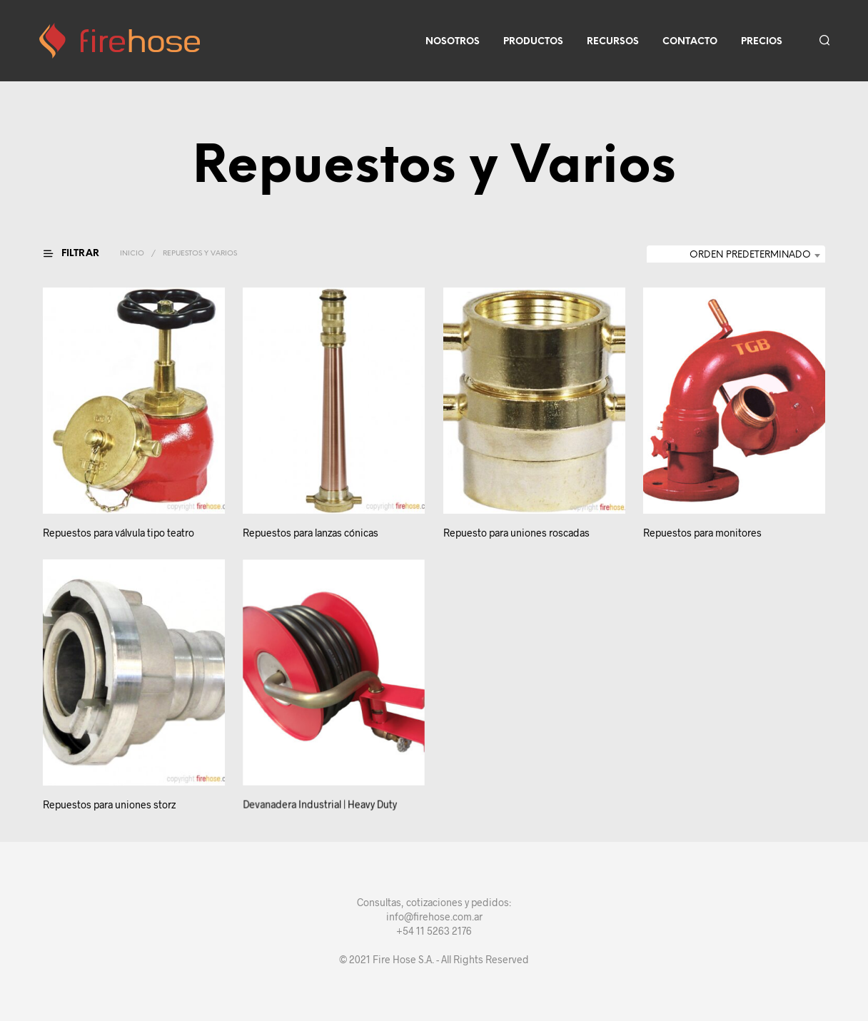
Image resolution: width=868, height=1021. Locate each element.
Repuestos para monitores (703, 529)
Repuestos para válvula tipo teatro (118, 533)
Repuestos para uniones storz (109, 804)
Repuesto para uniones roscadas (516, 533)
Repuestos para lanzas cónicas (310, 533)
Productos (533, 41)
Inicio (132, 254)
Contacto (689, 41)
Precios (761, 41)
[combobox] (736, 255)
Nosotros (452, 41)
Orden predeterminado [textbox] (750, 255)
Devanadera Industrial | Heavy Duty (320, 797)
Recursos (613, 41)
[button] (80, 254)
